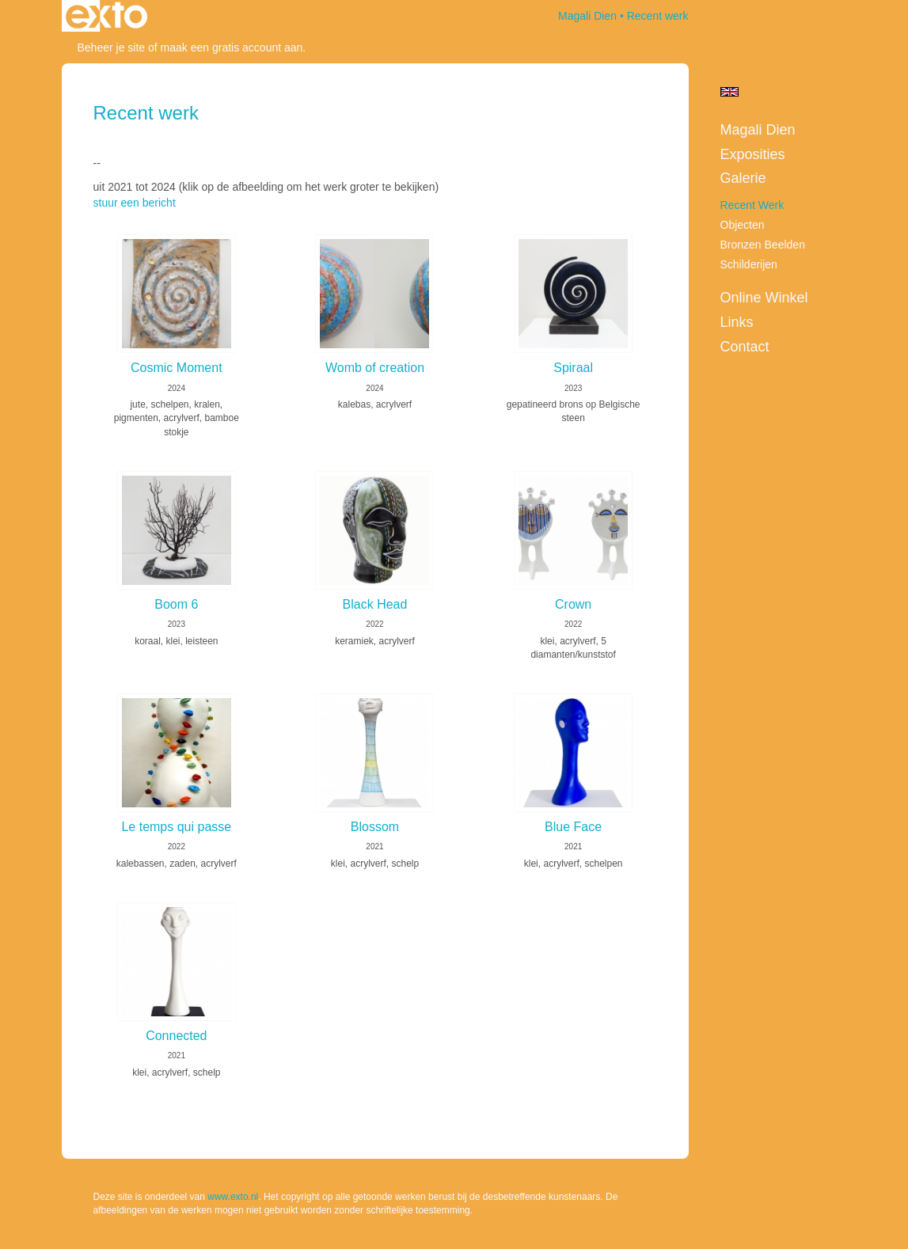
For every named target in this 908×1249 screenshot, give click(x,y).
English (729, 92)
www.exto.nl (232, 1196)
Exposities (752, 154)
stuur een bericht (134, 202)
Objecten (742, 224)
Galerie (743, 178)
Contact (744, 347)
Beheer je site (112, 47)
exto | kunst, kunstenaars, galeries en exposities (106, 16)
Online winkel (764, 298)
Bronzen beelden (762, 244)
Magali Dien (587, 15)
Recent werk (752, 205)
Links (737, 322)
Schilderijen (748, 264)
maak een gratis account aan (232, 47)
